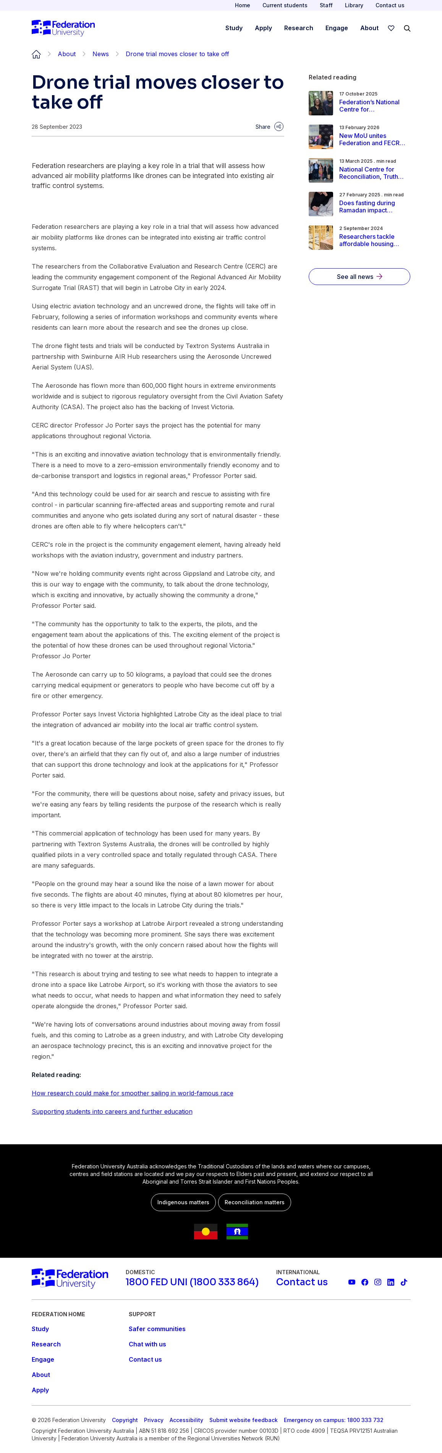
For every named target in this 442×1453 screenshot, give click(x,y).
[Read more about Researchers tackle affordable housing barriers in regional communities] (372, 240)
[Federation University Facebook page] (364, 1282)
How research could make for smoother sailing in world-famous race (132, 1093)
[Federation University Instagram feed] (377, 1282)
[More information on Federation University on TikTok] (403, 1282)
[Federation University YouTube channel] (351, 1282)
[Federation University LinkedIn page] (390, 1282)
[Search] (407, 28)
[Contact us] (302, 1282)
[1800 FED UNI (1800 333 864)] (192, 1282)
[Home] (63, 28)
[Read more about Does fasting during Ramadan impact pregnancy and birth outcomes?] (372, 206)
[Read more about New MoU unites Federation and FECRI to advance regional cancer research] (372, 139)
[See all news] (360, 276)
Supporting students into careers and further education (112, 1111)
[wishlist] (391, 28)
